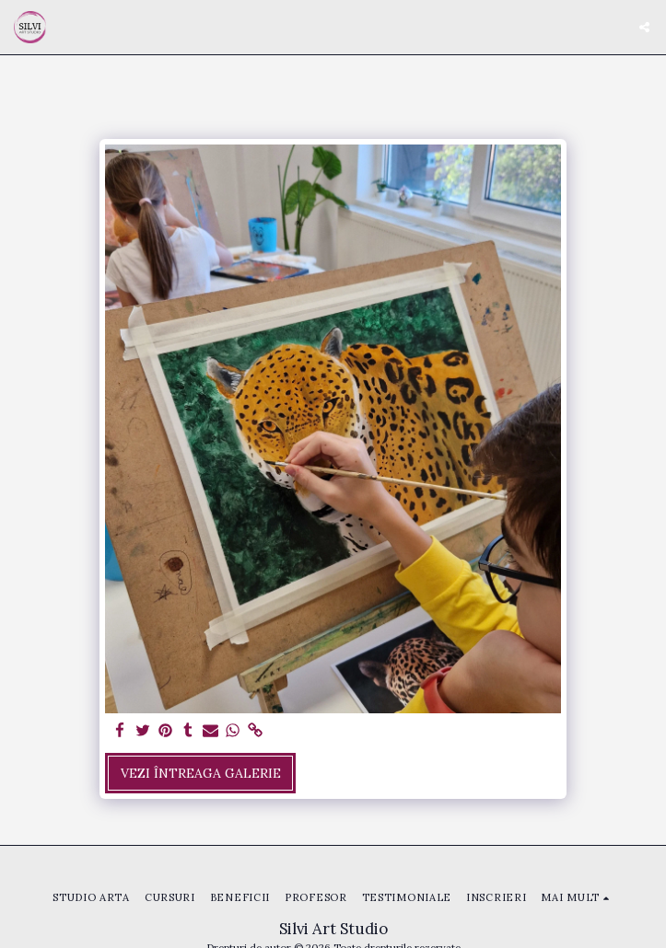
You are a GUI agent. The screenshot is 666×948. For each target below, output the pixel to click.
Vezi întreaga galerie (201, 773)
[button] (644, 27)
